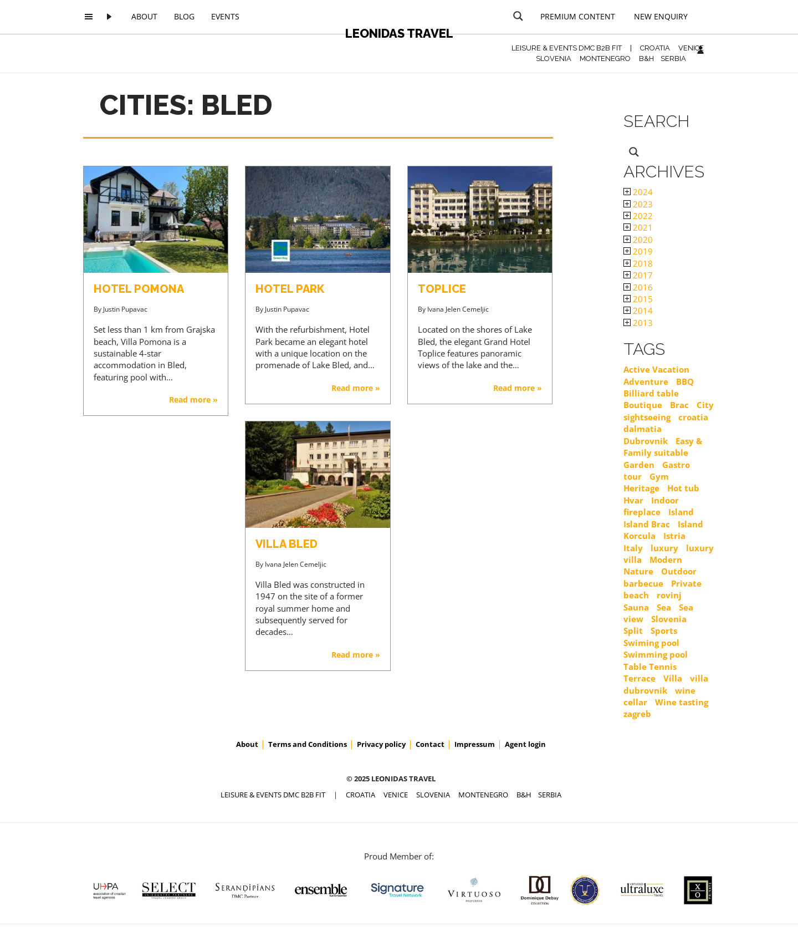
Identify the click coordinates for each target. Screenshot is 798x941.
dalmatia (642, 428)
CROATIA (655, 48)
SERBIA (673, 58)
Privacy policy (381, 744)
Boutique (642, 404)
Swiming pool (651, 642)
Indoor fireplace (651, 506)
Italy (633, 547)
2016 (638, 287)
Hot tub (683, 488)
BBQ (685, 381)
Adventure (645, 381)
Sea (664, 607)
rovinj (669, 595)
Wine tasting (681, 702)
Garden (638, 464)
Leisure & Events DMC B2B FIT (566, 48)
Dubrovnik (645, 440)
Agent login (525, 744)
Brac (679, 404)
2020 (638, 239)
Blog (184, 16)
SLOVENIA (553, 58)
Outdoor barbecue (660, 577)
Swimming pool (655, 654)
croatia (693, 417)
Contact (430, 744)
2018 (638, 263)
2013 (638, 322)
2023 (638, 204)
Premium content (577, 16)
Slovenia (669, 618)
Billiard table (651, 393)
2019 (638, 251)
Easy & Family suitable (662, 446)
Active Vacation (656, 369)
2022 (638, 215)
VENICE (691, 48)
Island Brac (646, 524)
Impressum (474, 744)
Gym (659, 476)
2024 (638, 191)
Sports (664, 630)
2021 (638, 227)
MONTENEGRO (605, 58)
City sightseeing (668, 410)
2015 (638, 298)
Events (225, 16)
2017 (638, 275)
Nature (638, 571)
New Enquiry (661, 16)
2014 (638, 310)
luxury (664, 547)
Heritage (641, 488)
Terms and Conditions (307, 744)
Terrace (639, 678)
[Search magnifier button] (518, 16)
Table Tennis (650, 666)
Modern (665, 559)
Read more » (193, 399)
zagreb (637, 713)
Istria (674, 535)
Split (633, 630)
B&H (646, 58)
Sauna (636, 607)
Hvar (633, 500)
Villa (672, 678)
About (144, 16)
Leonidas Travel (399, 33)
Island (681, 511)
